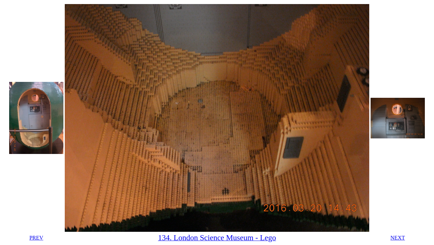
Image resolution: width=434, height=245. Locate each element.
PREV (36, 238)
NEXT (398, 238)
